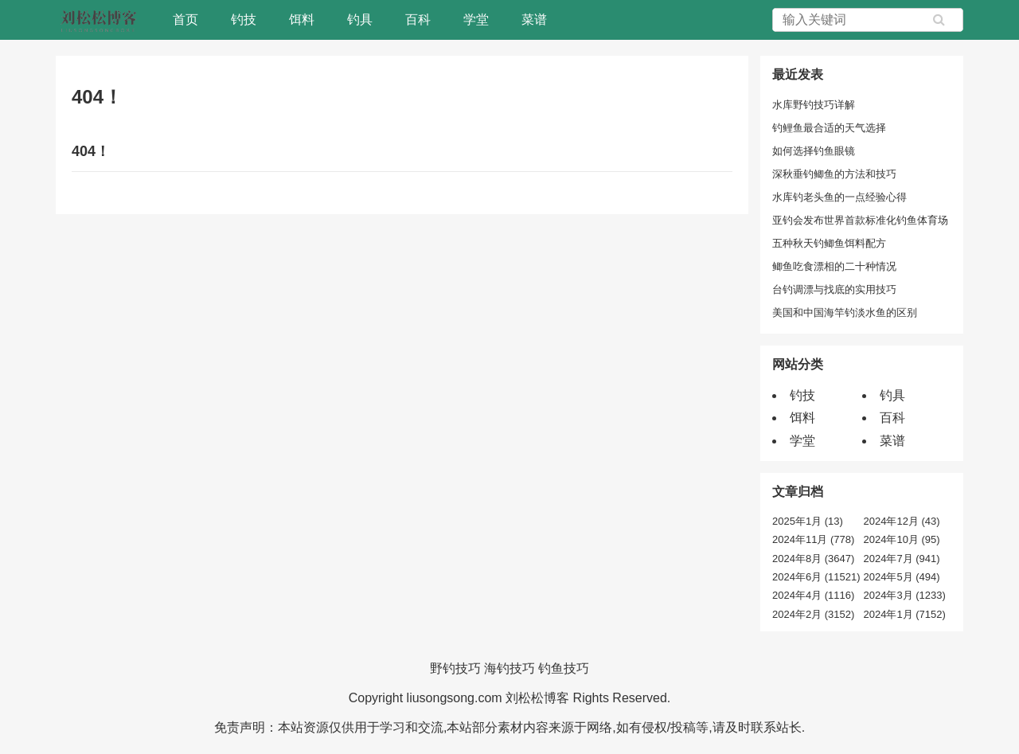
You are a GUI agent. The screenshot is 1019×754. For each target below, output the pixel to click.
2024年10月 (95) (902, 539)
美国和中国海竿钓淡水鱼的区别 (844, 312)
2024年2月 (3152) (813, 614)
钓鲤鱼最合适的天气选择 (829, 128)
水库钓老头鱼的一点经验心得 (839, 197)
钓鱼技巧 (563, 668)
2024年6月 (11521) (816, 577)
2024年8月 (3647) (813, 559)
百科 (418, 19)
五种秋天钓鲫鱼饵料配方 (829, 243)
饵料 (301, 19)
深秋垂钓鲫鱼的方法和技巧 (834, 174)
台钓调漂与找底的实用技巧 (834, 289)
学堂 (476, 19)
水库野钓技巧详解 (813, 105)
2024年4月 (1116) (813, 595)
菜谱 (534, 19)
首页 (185, 19)
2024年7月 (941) (902, 559)
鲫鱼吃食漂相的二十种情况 (834, 266)
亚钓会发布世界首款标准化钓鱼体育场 (860, 220)
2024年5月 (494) (902, 577)
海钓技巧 (509, 668)
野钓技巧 (455, 668)
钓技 (243, 19)
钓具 (360, 19)
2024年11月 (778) (813, 539)
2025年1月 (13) (807, 521)
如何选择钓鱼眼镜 (813, 151)
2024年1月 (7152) (905, 614)
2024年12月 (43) (902, 521)
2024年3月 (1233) (905, 595)
